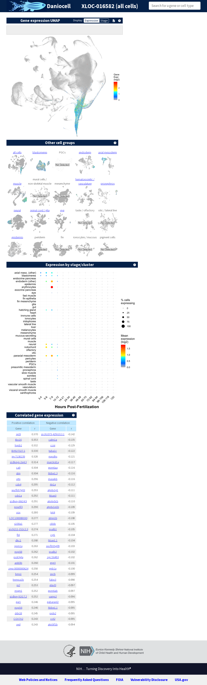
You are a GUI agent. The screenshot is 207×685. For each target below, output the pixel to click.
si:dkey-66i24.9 (18, 501)
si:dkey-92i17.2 (18, 596)
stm (18, 473)
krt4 (53, 512)
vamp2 (53, 596)
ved (18, 624)
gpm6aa (53, 467)
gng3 (53, 563)
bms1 (18, 574)
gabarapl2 (53, 602)
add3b (18, 563)
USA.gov (181, 680)
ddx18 (18, 613)
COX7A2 (18, 619)
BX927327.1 (18, 451)
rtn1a (53, 484)
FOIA (119, 680)
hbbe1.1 (53, 607)
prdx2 (53, 613)
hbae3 (52, 495)
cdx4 (18, 484)
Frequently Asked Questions (87, 680)
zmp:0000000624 (18, 568)
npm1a (18, 546)
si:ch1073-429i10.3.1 (52, 434)
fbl (18, 535)
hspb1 (18, 445)
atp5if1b (53, 624)
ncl (18, 585)
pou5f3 (18, 507)
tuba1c (53, 451)
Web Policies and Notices (38, 680)
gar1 (18, 602)
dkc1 (18, 540)
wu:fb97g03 (18, 490)
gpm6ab (53, 591)
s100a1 (18, 524)
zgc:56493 (53, 557)
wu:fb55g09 (53, 546)
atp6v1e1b (53, 507)
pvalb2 (53, 552)
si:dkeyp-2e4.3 (18, 462)
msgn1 (18, 591)
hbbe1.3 (53, 473)
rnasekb (52, 479)
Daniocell (59, 6)
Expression (91, 20)
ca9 (18, 467)
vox (18, 512)
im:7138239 (18, 456)
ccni (52, 445)
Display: (78, 20)
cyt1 (52, 535)
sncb (53, 574)
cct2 (52, 619)
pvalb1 (53, 529)
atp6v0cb (52, 501)
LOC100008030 (18, 518)
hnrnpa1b (18, 579)
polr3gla (18, 557)
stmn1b (53, 518)
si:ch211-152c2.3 (18, 529)
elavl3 (53, 585)
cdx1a (18, 495)
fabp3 (52, 579)
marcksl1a (53, 462)
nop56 (18, 607)
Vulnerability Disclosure (149, 680)
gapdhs (53, 456)
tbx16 (18, 439)
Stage (104, 20)
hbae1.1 (52, 540)
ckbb (53, 524)
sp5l (18, 434)
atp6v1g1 (53, 490)
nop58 (18, 552)
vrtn (18, 479)
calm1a (53, 439)
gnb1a (52, 568)
